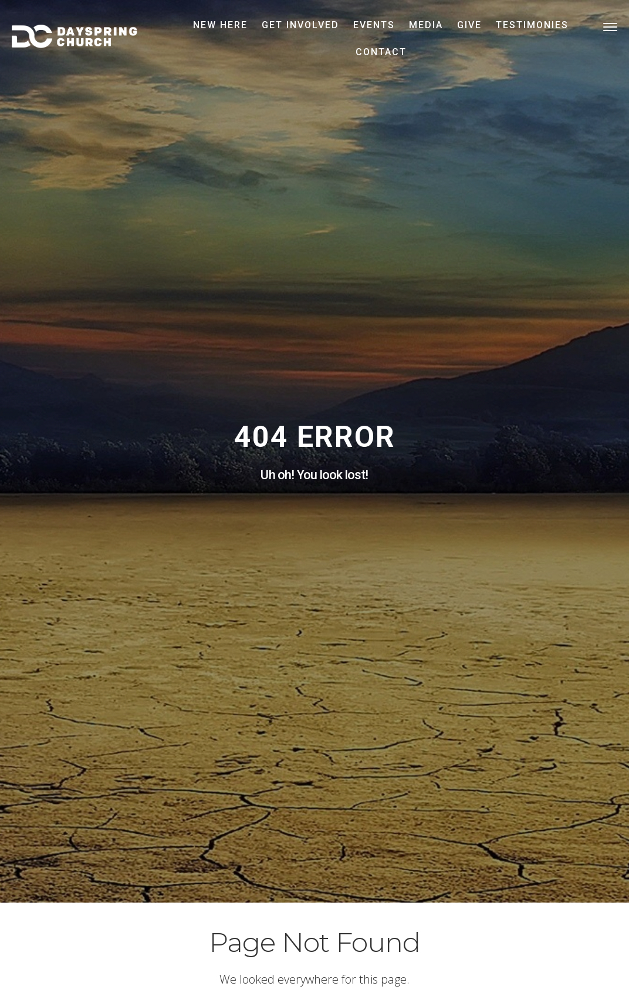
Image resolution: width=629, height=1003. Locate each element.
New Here (220, 25)
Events (374, 25)
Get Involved (300, 25)
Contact (381, 52)
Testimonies (532, 25)
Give (469, 25)
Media (426, 25)
